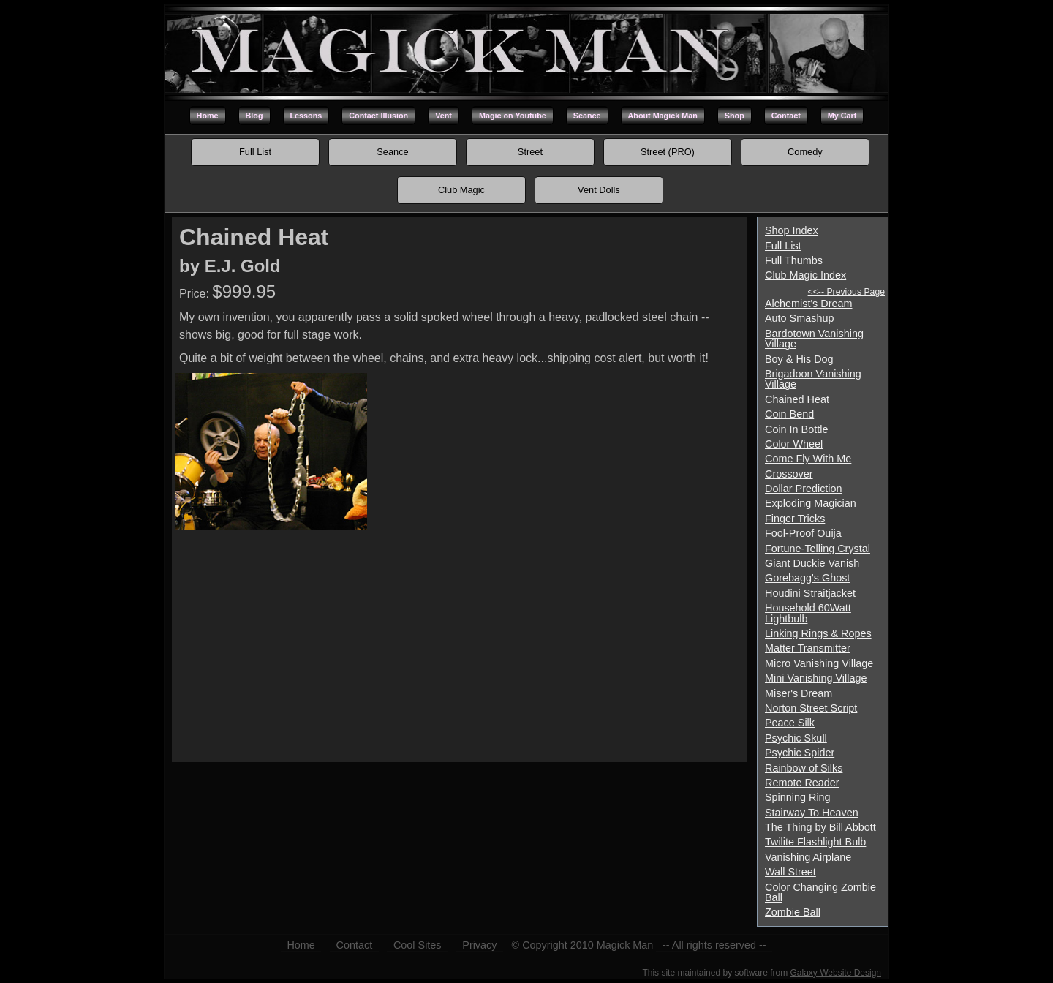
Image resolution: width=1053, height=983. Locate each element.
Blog (254, 115)
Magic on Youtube (512, 115)
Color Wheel (794, 444)
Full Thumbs (794, 260)
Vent (443, 115)
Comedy (805, 151)
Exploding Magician (810, 503)
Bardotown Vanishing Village (814, 339)
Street (530, 151)
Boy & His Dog (799, 359)
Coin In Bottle (796, 429)
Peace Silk (790, 722)
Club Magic (461, 189)
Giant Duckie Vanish (812, 563)
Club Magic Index (805, 275)
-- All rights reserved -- (714, 945)
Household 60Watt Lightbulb (808, 613)
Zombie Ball (792, 912)
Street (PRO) (668, 151)
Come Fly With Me (808, 458)
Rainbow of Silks (803, 768)
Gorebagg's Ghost (807, 578)
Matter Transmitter (807, 648)
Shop (734, 115)
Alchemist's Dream (809, 303)
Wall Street (790, 872)
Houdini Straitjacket (810, 593)
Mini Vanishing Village (816, 678)
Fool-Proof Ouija (803, 533)
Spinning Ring (798, 797)
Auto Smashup (799, 318)
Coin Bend (789, 414)
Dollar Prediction (803, 488)
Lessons (306, 115)
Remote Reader (802, 782)
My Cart (842, 115)
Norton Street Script (811, 708)
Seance (587, 115)
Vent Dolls (599, 189)
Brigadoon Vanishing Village (813, 379)
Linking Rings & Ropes (818, 633)
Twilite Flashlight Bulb (815, 842)
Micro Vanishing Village (819, 663)
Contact (786, 115)
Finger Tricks (795, 518)
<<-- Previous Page (846, 292)
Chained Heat (797, 399)
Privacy (479, 945)
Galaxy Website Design (836, 973)
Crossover (789, 474)
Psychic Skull (796, 738)
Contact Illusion (378, 115)
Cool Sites (417, 945)
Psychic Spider (799, 752)
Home (208, 115)
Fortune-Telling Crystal (817, 548)
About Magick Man (663, 115)
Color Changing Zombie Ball (820, 892)
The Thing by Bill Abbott (820, 827)
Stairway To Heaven (811, 812)
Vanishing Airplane (808, 857)
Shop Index (791, 230)
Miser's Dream (798, 693)
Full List (255, 151)
